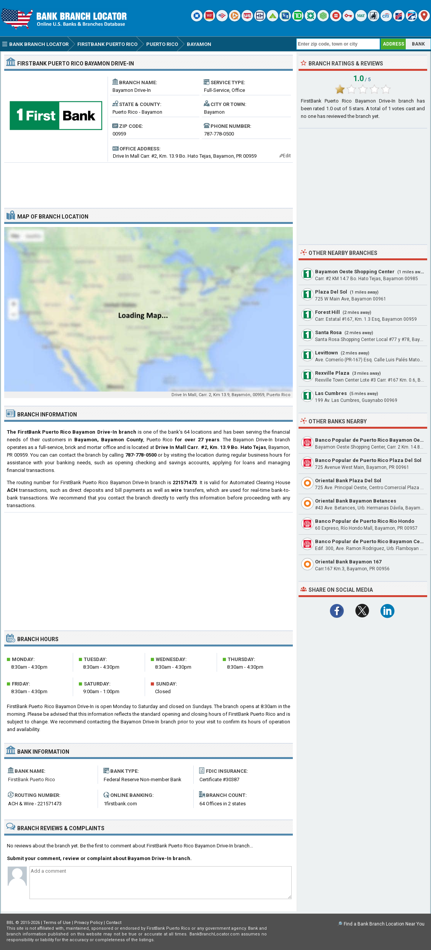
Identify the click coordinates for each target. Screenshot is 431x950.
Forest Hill (327, 312)
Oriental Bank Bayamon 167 (348, 562)
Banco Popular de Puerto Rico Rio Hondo (364, 521)
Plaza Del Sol (331, 292)
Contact (113, 922)
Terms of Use (57, 922)
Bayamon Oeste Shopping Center (355, 271)
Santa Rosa (328, 332)
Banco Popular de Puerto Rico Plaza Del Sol (368, 460)
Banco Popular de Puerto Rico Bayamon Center (372, 541)
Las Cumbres (331, 393)
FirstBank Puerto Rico (31, 779)
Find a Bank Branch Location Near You (384, 924)
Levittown (326, 353)
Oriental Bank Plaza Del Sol (348, 480)
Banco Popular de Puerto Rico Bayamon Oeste (371, 440)
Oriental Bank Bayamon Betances (355, 501)
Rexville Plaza (332, 373)
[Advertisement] (148, 182)
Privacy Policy (88, 922)
